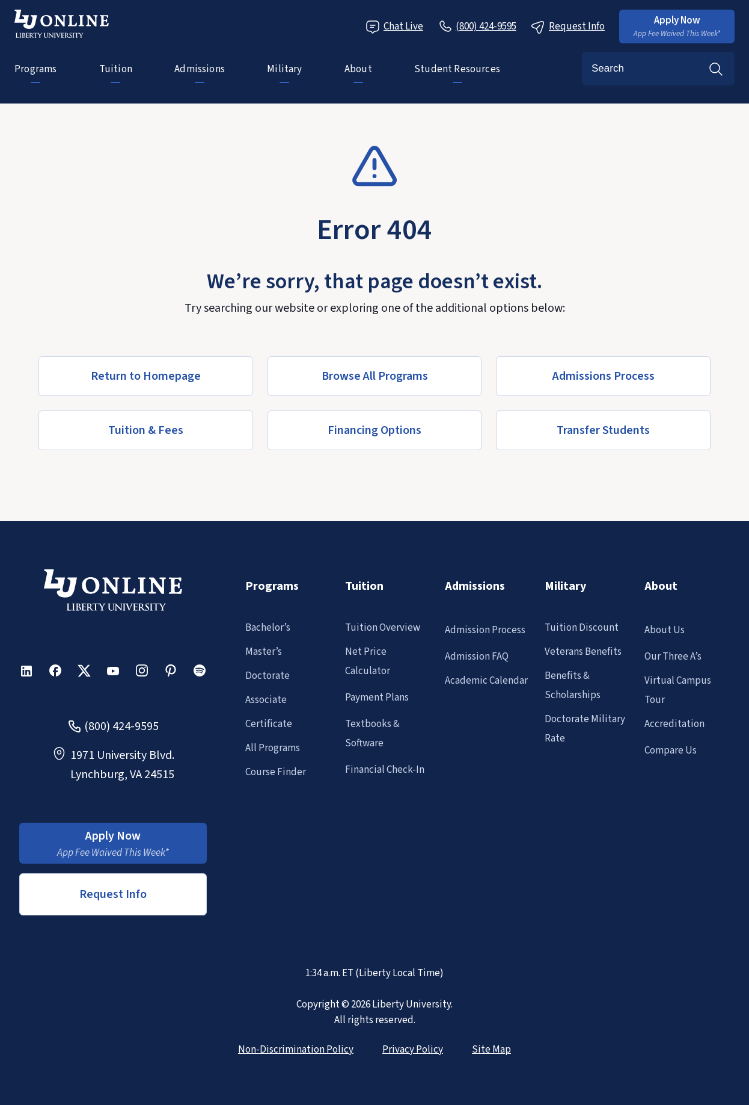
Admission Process (485, 630)
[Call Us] (477, 26)
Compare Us (670, 750)
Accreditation (674, 724)
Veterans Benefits (583, 652)
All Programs (272, 748)
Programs (35, 69)
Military (284, 69)
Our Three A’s (673, 656)
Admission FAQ (477, 656)
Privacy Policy (412, 1049)
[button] (677, 26)
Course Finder (275, 772)
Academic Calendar (486, 680)
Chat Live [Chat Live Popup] (394, 26)
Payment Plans (377, 697)
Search (716, 68)
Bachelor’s (267, 628)
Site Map (491, 1049)
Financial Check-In (384, 770)
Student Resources (457, 69)
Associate (266, 700)
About (358, 69)
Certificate (268, 724)
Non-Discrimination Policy (295, 1049)
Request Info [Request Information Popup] (568, 26)
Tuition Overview (382, 628)
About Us (664, 630)
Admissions (199, 69)
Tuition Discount (582, 628)
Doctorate (267, 676)
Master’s (263, 652)
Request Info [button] (113, 894)
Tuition (115, 69)
